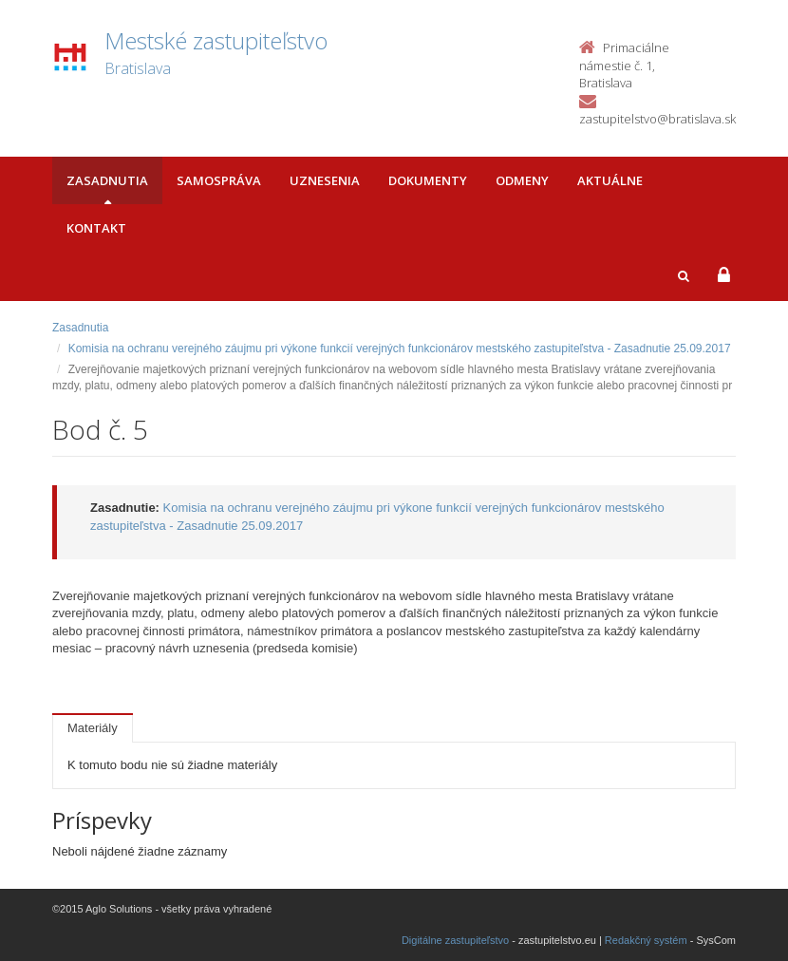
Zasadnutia (107, 180)
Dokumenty (427, 180)
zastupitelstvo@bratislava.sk (657, 118)
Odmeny (522, 180)
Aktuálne (610, 180)
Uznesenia (325, 180)
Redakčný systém (646, 940)
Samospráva (219, 180)
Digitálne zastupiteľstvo (455, 940)
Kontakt (96, 227)
